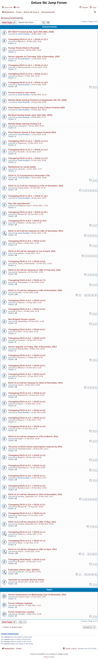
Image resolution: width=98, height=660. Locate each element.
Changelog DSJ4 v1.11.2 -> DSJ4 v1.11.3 (28, 141)
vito (19, 428)
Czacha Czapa (23, 597)
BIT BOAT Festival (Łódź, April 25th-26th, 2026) (31, 32)
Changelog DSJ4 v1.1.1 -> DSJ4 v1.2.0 (26, 513)
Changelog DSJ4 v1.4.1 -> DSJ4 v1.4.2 (26, 410)
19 (95, 575)
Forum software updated (20, 603)
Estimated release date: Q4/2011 (24, 570)
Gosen (20, 385)
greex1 (20, 551)
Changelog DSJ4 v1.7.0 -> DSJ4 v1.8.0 (26, 261)
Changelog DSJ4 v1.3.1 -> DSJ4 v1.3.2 (26, 465)
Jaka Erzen (22, 515)
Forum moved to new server (22, 92)
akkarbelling (22, 321)
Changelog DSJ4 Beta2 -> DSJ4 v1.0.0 (26, 559)
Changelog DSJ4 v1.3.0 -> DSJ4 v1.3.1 (26, 476)
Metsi (20, 543)
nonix (20, 311)
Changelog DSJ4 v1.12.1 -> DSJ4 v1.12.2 (28, 65)
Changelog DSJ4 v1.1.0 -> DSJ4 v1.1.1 (26, 532)
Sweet (20, 76)
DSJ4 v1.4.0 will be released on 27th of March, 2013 (33, 436)
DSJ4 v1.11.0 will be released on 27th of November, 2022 (35, 186)
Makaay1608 (23, 349)
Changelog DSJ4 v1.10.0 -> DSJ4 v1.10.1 (28, 212)
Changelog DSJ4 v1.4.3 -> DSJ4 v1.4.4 (26, 393)
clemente (21, 169)
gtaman (21, 253)
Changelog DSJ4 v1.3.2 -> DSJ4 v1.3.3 (26, 455)
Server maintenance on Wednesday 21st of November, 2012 (37, 594)
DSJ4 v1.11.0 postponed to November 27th (29, 175)
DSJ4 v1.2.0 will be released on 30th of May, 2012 (32, 522)
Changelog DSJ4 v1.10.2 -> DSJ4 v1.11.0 (28, 158)
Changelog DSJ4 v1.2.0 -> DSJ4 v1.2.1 (26, 504)
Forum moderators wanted (21, 612)
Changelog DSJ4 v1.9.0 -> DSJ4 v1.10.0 (27, 221)
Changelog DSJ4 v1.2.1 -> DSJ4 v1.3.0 (26, 486)
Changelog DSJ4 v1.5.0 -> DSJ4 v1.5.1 (26, 365)
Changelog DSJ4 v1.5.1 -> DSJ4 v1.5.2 (26, 355)
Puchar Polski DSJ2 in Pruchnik (23, 48)
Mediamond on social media (22, 167)
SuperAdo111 (23, 468)
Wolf (19, 292)
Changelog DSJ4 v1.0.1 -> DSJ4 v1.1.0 (26, 540)
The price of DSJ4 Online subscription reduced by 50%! (35, 446)
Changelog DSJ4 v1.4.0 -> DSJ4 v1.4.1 (26, 418)
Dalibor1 (21, 223)
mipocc (20, 404)
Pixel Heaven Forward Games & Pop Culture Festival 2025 (36, 107)
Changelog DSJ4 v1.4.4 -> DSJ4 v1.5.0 (26, 374)
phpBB (41, 654)
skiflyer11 (21, 534)
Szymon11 (22, 357)
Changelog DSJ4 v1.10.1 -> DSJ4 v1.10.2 (28, 196)
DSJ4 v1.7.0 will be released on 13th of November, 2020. (35, 290)
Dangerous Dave (24, 206)
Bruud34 (21, 562)
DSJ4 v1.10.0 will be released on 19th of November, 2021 (35, 231)
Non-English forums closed (21, 319)
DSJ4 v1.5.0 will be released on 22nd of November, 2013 (35, 383)
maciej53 (21, 614)
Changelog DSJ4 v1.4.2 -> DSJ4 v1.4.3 (26, 401)
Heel (20, 332)
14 (92, 295)
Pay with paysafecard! (19, 203)
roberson (21, 302)
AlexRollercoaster (24, 449)
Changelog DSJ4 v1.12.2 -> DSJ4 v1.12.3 (28, 39)
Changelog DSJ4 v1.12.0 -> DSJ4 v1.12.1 (28, 74)
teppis (20, 439)
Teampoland (22, 282)
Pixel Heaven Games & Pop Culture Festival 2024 (32, 132)
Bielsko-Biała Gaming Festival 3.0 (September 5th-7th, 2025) (37, 100)
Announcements (12, 18)
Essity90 (21, 152)
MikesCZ (21, 41)
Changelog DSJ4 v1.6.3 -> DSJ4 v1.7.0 (26, 280)
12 (85, 295)
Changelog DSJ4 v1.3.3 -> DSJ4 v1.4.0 (26, 426)
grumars (21, 50)
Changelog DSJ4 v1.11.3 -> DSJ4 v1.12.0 (28, 82)
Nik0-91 (21, 605)
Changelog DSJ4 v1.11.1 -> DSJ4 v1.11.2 (28, 149)
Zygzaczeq (22, 143)
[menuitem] (16, 7)
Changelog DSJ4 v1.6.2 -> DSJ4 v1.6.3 (26, 300)
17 (89, 575)
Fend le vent (22, 582)
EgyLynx (21, 420)
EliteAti (21, 572)
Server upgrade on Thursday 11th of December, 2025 (34, 56)
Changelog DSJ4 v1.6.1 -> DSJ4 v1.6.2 (26, 309)
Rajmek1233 (23, 395)
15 (95, 295)
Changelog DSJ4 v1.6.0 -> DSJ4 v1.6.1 (26, 329)
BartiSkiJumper (24, 488)
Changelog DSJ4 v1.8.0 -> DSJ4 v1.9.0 (26, 241)
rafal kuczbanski (24, 67)
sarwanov (21, 340)
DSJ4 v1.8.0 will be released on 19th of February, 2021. (34, 270)
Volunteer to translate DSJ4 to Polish (26, 580)
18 (92, 575)
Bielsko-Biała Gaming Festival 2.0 (24, 124)
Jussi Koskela (23, 34)
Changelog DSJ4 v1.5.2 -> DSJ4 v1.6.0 (26, 338)
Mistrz (20, 243)
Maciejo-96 (22, 214)
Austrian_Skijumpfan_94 (27, 496)
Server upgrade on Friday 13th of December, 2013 (32, 347)
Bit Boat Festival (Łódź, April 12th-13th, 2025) (30, 115)
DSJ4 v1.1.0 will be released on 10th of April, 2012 (32, 549)
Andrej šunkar (23, 188)
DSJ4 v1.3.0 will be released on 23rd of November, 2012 (35, 494)
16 (85, 575)
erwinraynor (22, 126)
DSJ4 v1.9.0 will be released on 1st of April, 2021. (32, 251)
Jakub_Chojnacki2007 (26, 263)
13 (89, 295)
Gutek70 (21, 457)
